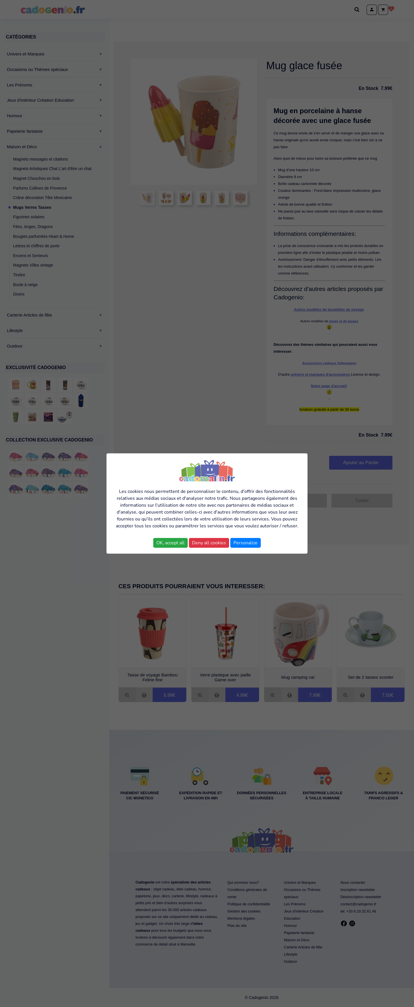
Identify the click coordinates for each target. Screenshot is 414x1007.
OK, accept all (170, 543)
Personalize (245, 543)
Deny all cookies (209, 543)
